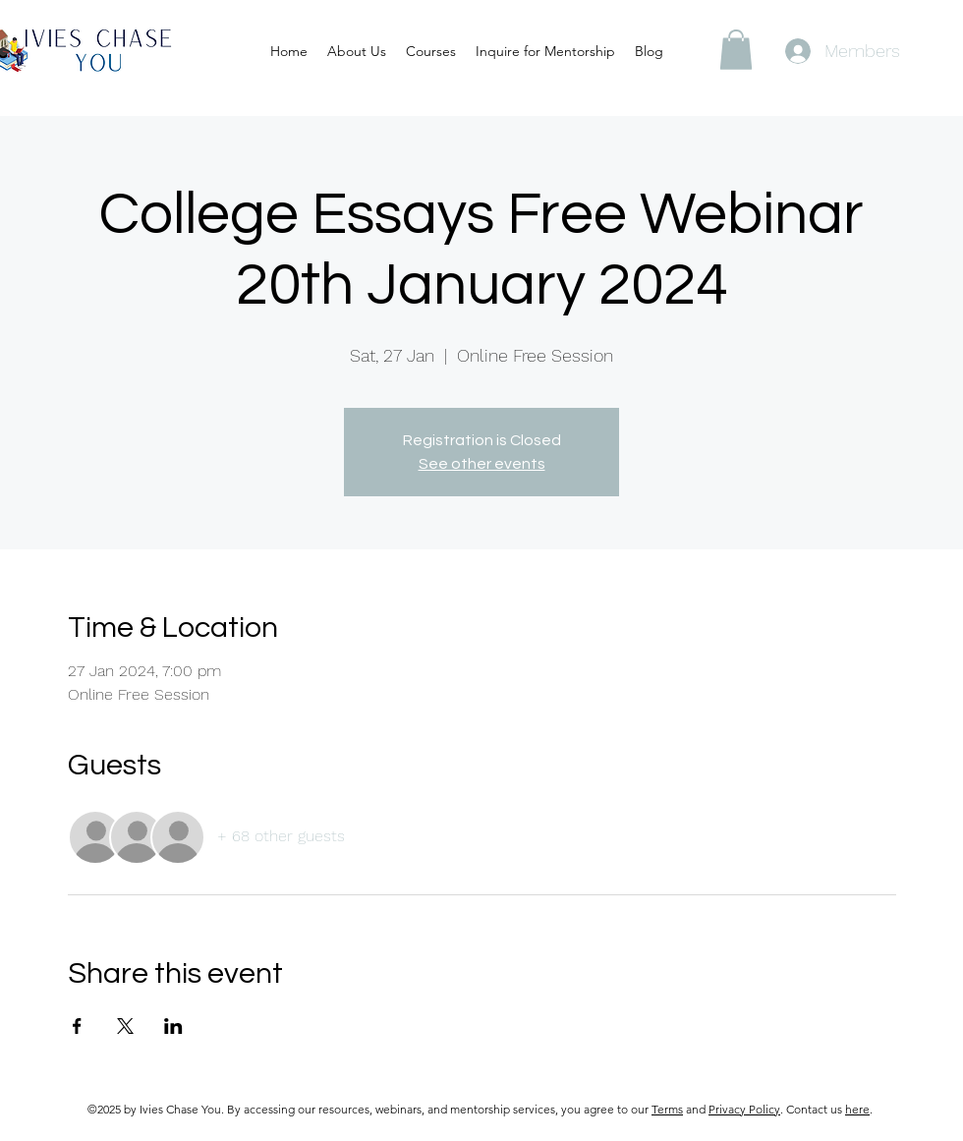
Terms (667, 1109)
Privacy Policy (744, 1109)
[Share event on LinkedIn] (173, 1026)
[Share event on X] (125, 1026)
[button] (736, 49)
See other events (482, 464)
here (857, 1109)
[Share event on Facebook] (77, 1026)
